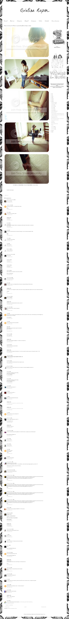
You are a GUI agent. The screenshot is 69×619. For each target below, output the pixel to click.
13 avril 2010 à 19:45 (9, 336)
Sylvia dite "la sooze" (10, 475)
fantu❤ (8, 600)
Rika (7, 456)
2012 (51, 98)
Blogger (44, 614)
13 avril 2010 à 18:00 (9, 298)
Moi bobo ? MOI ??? (54, 112)
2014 (51, 96)
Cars (7, 412)
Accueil (5, 21)
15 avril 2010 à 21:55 (9, 480)
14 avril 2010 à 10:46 (9, 422)
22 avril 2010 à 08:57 (9, 542)
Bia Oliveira (8, 360)
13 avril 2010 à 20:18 (9, 341)
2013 (51, 97)
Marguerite (8, 259)
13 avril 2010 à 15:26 (9, 235)
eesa (7, 396)
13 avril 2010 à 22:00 (9, 363)
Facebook (47, 21)
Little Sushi (8, 270)
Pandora (8, 438)
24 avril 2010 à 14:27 (9, 564)
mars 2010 (52, 126)
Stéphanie (8, 507)
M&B (7, 449)
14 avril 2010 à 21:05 (9, 472)
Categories (19, 21)
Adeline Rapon (9, 296)
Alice (7, 313)
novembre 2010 (53, 103)
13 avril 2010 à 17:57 (9, 293)
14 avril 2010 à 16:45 (9, 435)
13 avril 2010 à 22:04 (9, 368)
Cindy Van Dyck (9, 277)
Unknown (8, 584)
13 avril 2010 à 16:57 (9, 274)
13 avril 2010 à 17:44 (9, 285)
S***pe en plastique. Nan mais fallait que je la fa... (57, 113)
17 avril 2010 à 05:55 (9, 526)
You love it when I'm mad (10, 199)
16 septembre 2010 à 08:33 (10, 603)
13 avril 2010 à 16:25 (9, 251)
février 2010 (53, 127)
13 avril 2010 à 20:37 (9, 347)
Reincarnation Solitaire (10, 254)
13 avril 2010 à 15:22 (9, 214)
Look (7, 195)
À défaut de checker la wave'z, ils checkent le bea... (58, 114)
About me (12, 21)
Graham (8, 385)
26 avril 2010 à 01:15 (9, 581)
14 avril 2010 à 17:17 (9, 446)
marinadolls (8, 344)
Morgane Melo (9, 366)
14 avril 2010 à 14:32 (9, 427)
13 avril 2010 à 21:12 (9, 357)
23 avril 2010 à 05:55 (9, 556)
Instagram (33, 21)
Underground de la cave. (54, 117)
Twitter (40, 21)
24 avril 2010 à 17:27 (9, 576)
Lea (7, 534)
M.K (7, 579)
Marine (8, 212)
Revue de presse (55, 21)
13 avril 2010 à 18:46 (9, 318)
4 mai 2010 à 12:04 (9, 597)
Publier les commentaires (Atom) (12, 608)
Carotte (8, 238)
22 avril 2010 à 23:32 (9, 549)
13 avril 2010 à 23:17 (9, 388)
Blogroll (26, 21)
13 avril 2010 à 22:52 (9, 375)
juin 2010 (52, 107)
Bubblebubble (53, 122)
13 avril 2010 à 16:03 (9, 240)
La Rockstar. (52, 121)
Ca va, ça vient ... (9, 461)
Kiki (7, 391)
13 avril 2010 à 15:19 (9, 202)
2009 (51, 130)
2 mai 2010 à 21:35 (9, 592)
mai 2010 (52, 108)
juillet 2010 (52, 106)
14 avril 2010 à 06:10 (9, 404)
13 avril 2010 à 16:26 (9, 256)
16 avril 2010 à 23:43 (9, 520)
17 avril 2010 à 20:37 (9, 531)
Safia (7, 243)
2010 (51, 101)
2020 (51, 93)
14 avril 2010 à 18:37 (9, 453)
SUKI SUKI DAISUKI (54, 116)
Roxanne (8, 371)
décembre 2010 (53, 102)
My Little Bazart (9, 430)
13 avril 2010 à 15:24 (9, 227)
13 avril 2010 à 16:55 (9, 262)
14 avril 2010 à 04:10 (9, 393)
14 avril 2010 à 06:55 (9, 409)
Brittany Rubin (9, 552)
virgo (7, 230)
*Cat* (7, 539)
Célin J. (8, 545)
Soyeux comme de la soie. (54, 123)
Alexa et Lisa (8, 567)
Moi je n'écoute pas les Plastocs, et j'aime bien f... (57, 118)
